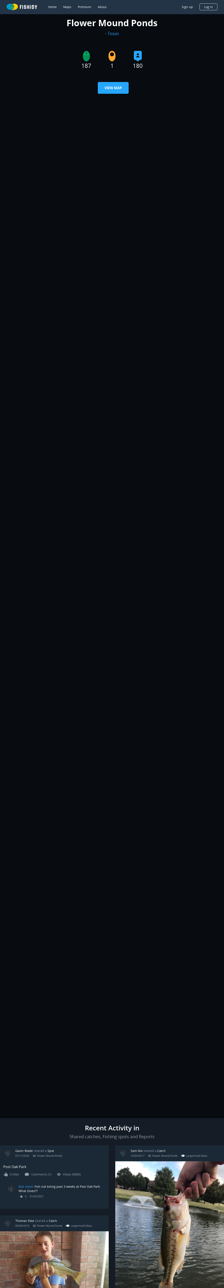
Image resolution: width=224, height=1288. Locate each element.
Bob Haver (26, 1186)
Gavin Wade (24, 1151)
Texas (113, 33)
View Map (113, 87)
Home (52, 7)
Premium (84, 7)
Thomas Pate (24, 1221)
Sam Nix (137, 1151)
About (102, 7)
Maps (67, 7)
